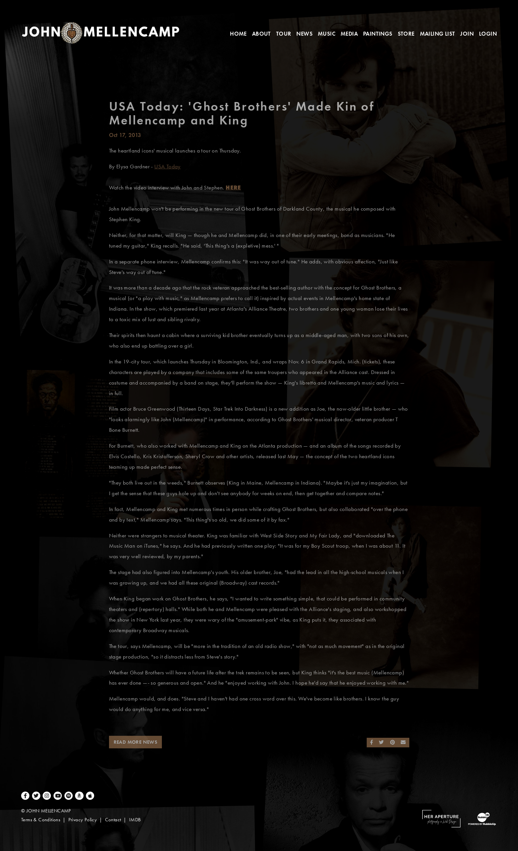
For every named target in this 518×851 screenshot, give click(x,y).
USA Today (167, 166)
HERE (233, 187)
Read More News (136, 742)
